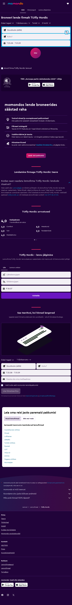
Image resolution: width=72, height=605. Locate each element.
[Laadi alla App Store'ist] (48, 85)
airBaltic (7, 440)
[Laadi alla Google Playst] (34, 85)
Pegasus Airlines (10, 459)
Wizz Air (7, 453)
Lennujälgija (17, 188)
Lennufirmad (34, 507)
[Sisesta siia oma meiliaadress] (38, 379)
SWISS (6, 456)
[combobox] (7, 23)
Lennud (24, 507)
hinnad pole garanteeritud (55, 482)
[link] (36, 155)
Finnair (6, 433)
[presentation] (48, 84)
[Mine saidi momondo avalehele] (15, 3)
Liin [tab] (4, 267)
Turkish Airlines (9, 443)
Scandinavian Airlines (12, 430)
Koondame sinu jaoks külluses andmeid (37, 493)
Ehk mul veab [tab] (28, 418)
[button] (4, 3)
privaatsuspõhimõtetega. (47, 396)
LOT (5, 449)
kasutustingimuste (32, 396)
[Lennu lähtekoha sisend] (38, 30)
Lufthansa (7, 436)
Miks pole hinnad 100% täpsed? (37, 498)
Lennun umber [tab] (14, 267)
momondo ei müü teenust (37, 489)
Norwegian (8, 462)
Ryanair (7, 446)
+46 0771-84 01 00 (51, 195)
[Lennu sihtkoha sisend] (38, 36)
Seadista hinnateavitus (44, 145)
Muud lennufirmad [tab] (12, 418)
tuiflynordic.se (13, 195)
